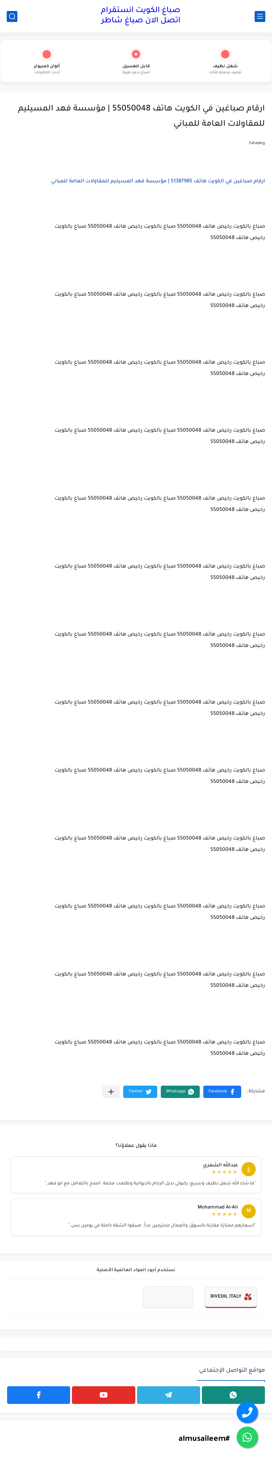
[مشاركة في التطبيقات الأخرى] (111, 1092)
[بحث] (12, 16)
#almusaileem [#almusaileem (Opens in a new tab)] (204, 1439)
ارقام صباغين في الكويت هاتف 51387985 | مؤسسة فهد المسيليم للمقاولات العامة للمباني (158, 181)
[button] (222, 1092)
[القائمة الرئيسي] (260, 16)
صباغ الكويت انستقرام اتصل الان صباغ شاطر (140, 16)
